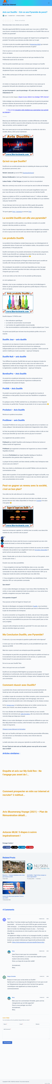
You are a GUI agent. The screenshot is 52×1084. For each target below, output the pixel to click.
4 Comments (28, 15)
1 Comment (38, 878)
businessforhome (28, 173)
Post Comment (7, 1042)
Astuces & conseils (20, 15)
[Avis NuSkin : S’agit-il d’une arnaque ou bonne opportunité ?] (38, 866)
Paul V (8, 918)
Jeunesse (19, 211)
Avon (13, 211)
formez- (9, 705)
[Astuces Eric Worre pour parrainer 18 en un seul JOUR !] (14, 888)
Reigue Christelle (11, 976)
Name (5, 1024)
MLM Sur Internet (9, 5)
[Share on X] (14, 847)
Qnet (30, 211)
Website (37, 1024)
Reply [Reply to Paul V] (48, 918)
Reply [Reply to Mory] (48, 951)
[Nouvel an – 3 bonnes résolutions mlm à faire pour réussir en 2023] (14, 866)
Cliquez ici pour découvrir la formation (14, 729)
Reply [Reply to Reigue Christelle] (48, 976)
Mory (13, 951)
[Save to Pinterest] (30, 847)
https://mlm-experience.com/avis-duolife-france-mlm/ (28, 942)
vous (12, 705)
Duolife (35, 606)
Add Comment (7, 1029)
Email (21, 1024)
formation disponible (41, 550)
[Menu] (48, 3)
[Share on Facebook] (7, 847)
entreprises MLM (35, 44)
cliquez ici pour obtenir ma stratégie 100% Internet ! (33, 97)
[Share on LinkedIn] (22, 847)
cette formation (25, 714)
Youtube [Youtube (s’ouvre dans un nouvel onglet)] (38, 500)
